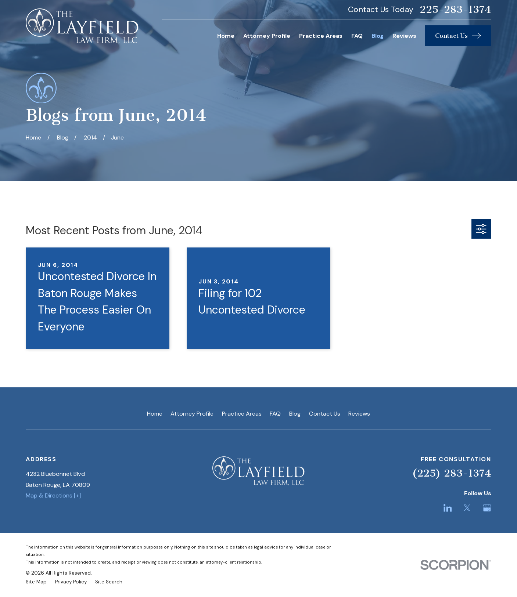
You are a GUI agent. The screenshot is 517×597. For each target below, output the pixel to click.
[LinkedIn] (448, 508)
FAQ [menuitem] (357, 36)
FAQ (275, 413)
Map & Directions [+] (53, 495)
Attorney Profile (191, 413)
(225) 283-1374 (451, 473)
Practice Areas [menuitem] (320, 36)
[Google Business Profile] (487, 508)
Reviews (359, 413)
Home (154, 413)
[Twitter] (467, 508)
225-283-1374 (455, 9)
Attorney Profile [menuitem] (266, 36)
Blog (295, 413)
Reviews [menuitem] (404, 36)
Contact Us (324, 413)
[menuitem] (36, 582)
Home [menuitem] (225, 36)
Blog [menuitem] (377, 36)
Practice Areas (242, 413)
